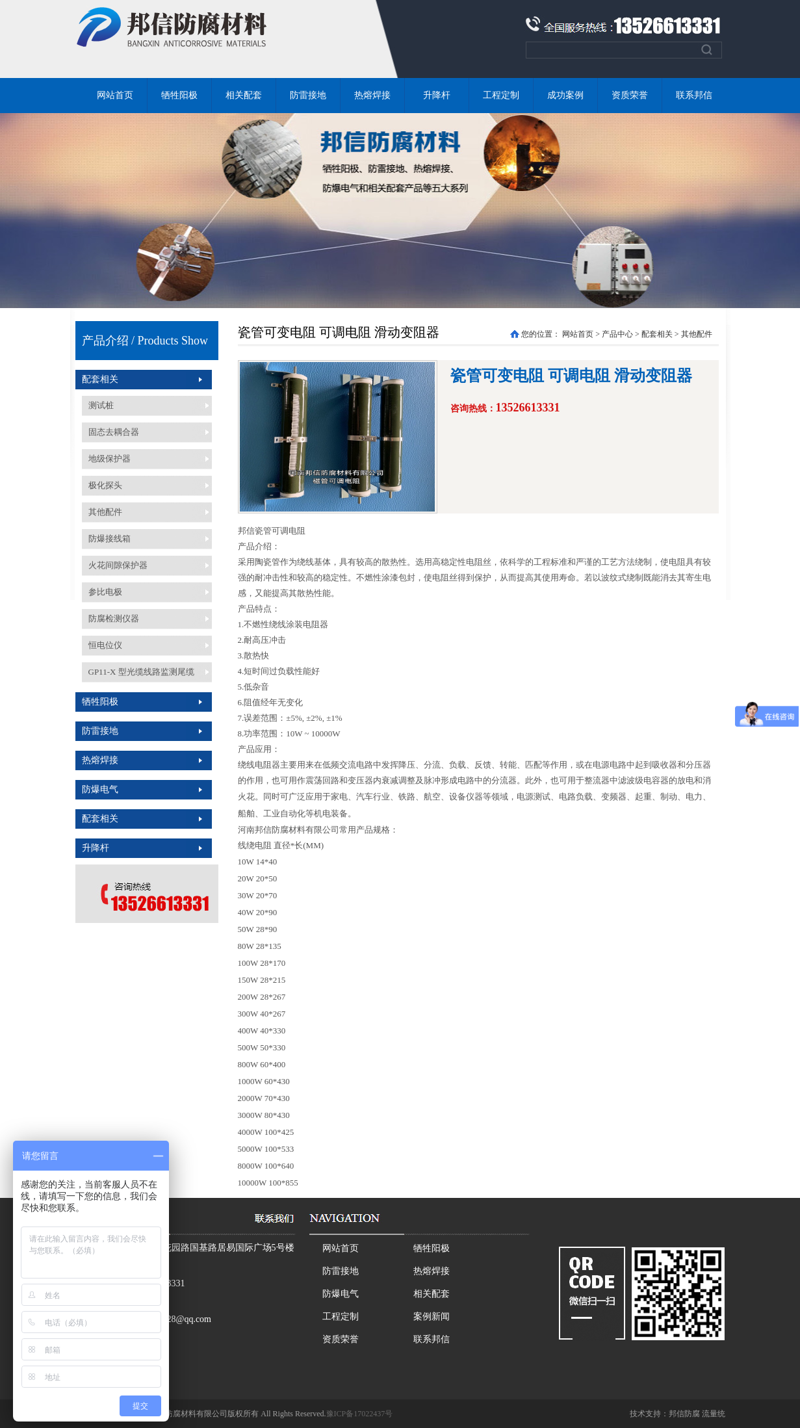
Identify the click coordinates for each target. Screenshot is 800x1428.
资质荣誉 (630, 95)
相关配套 (244, 95)
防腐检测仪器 (113, 618)
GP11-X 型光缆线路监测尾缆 (141, 672)
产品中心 (617, 334)
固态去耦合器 (113, 432)
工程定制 (501, 95)
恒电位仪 (105, 645)
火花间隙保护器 (118, 565)
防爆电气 (100, 789)
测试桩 (101, 405)
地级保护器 (109, 458)
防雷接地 (308, 95)
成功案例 (565, 95)
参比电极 (105, 592)
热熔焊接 (372, 95)
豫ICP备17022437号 (359, 1413)
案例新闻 (431, 1316)
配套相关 (100, 379)
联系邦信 (694, 95)
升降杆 (436, 95)
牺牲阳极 (179, 95)
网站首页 (115, 95)
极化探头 (105, 485)
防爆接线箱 (109, 538)
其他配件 (105, 512)
